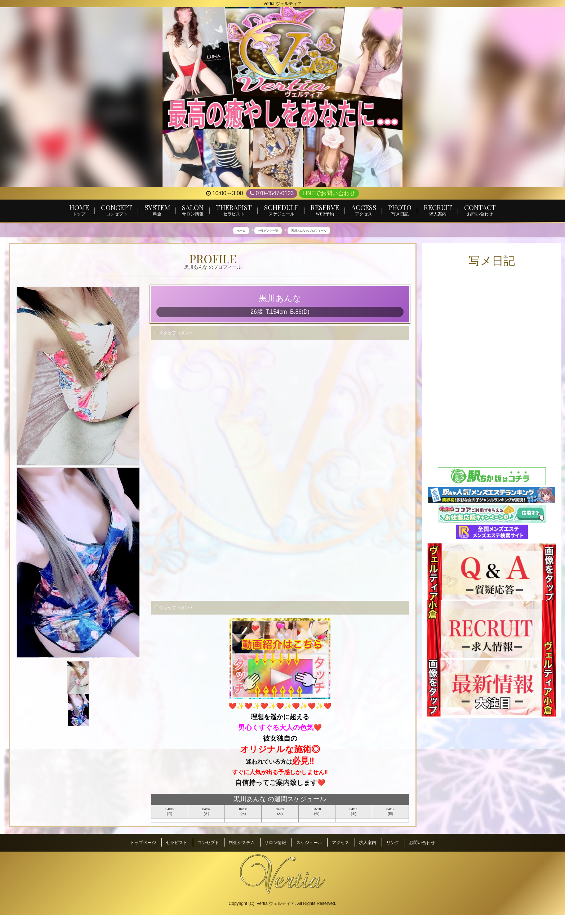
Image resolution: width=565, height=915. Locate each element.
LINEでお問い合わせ (329, 193)
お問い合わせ (422, 842)
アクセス (340, 842)
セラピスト (176, 842)
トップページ (143, 842)
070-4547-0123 (272, 193)
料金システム (242, 842)
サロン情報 (275, 842)
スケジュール (309, 842)
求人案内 (367, 842)
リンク (392, 842)
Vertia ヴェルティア (276, 900)
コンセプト (208, 842)
